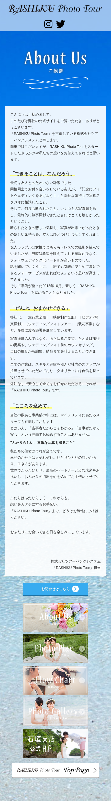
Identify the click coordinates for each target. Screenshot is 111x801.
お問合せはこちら (55, 589)
